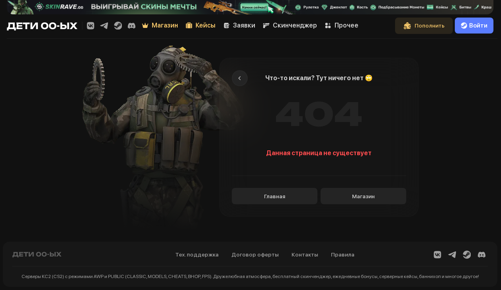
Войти (474, 25)
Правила (342, 254)
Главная (274, 196)
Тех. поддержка (197, 254)
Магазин (363, 196)
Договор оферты (255, 254)
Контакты (305, 254)
